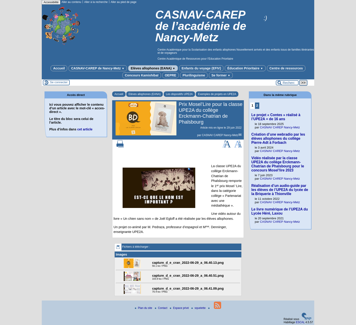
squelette (198, 308)
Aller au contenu (71, 2)
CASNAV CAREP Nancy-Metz (220, 135)
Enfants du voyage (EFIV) (201, 68)
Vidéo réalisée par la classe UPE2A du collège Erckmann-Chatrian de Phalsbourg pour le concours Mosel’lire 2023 (277, 164)
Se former (220, 75)
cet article (84, 129)
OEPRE (170, 75)
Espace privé (180, 308)
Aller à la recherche (96, 2)
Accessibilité (51, 2)
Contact (161, 308)
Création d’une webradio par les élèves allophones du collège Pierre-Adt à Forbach (278, 138)
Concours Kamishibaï (141, 75)
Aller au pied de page (123, 2)
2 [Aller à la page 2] (257, 105)
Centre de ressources (286, 68)
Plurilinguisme (194, 75)
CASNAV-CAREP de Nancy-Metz (97, 68)
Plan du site (144, 308)
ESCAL (300, 322)
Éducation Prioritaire (245, 68)
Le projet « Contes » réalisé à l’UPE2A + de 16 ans (275, 117)
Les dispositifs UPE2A (179, 94)
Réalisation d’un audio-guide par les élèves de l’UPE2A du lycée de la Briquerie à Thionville (279, 190)
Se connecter (59, 82)
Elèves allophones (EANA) (153, 68)
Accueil (59, 68)
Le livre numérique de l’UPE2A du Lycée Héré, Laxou (279, 211)
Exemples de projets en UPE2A (217, 94)
